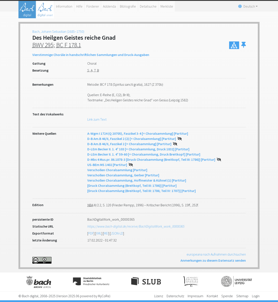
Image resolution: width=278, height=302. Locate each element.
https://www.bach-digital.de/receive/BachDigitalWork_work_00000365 (135, 226)
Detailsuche (148, 6)
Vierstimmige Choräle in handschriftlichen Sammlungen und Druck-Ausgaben (90, 55)
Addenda (109, 6)
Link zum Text (96, 119)
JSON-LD (117, 233)
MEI (106, 233)
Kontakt (212, 296)
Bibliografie (128, 6)
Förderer (92, 6)
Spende (227, 296)
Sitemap (242, 296)
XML (98, 233)
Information (64, 6)
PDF (91, 233)
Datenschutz (175, 296)
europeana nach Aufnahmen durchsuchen (216, 254)
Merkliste (167, 6)
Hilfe (79, 6)
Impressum (195, 296)
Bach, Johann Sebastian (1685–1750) (58, 31)
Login (256, 296)
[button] (243, 45)
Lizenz (158, 296)
